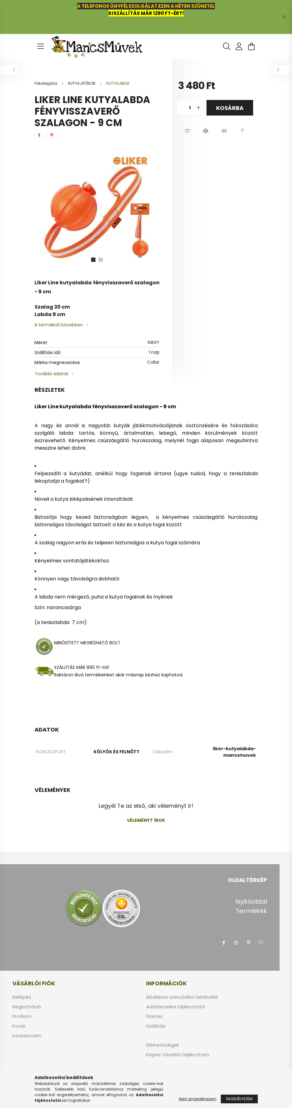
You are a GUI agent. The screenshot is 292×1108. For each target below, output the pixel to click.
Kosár (18, 1026)
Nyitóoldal (251, 901)
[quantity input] (190, 107)
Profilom (21, 1016)
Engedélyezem (239, 1098)
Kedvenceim (26, 1036)
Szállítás (155, 1026)
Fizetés (154, 1016)
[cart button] (251, 46)
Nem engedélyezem (197, 1098)
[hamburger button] (41, 46)
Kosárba (229, 108)
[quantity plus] (198, 107)
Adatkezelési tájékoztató (175, 1007)
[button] (187, 131)
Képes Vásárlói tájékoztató (177, 1055)
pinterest (248, 942)
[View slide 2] (101, 260)
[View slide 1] (93, 260)
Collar (153, 362)
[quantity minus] (181, 107)
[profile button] (239, 46)
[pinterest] (52, 135)
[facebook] (39, 135)
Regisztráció (26, 1007)
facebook (223, 942)
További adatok (51, 374)
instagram (236, 942)
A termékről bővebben (59, 325)
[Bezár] (284, 16)
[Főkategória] (46, 83)
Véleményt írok (146, 820)
